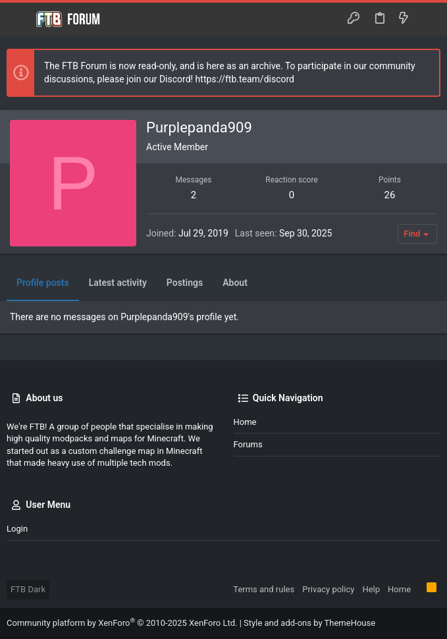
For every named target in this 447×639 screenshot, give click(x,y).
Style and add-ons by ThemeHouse (309, 623)
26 (390, 195)
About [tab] (235, 282)
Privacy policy (328, 589)
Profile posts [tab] (42, 282)
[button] (20, 19)
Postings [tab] (185, 282)
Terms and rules (263, 589)
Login (17, 529)
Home (245, 422)
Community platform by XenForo (122, 623)
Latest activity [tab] (118, 282)
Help (371, 589)
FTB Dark (28, 589)
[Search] (427, 19)
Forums (248, 444)
